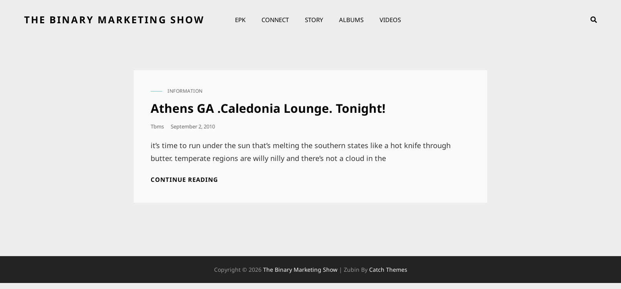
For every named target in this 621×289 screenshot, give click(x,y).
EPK (240, 20)
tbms (157, 126)
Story (314, 20)
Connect (275, 20)
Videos (390, 20)
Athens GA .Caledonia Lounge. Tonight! (268, 108)
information (185, 91)
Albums (351, 20)
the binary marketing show (114, 19)
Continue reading (184, 179)
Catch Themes (388, 269)
